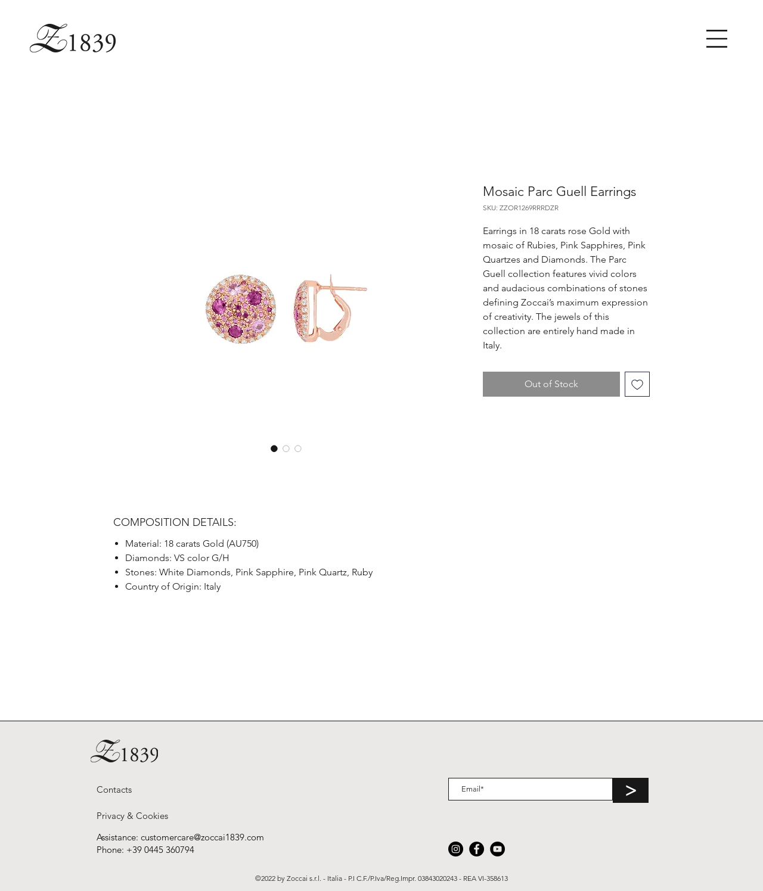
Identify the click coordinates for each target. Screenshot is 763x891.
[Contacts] (114, 789)
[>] (631, 790)
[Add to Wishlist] (637, 384)
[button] (716, 39)
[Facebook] (476, 849)
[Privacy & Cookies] (132, 815)
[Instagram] (455, 849)
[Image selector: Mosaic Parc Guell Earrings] (274, 448)
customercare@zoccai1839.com (202, 837)
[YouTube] (497, 849)
